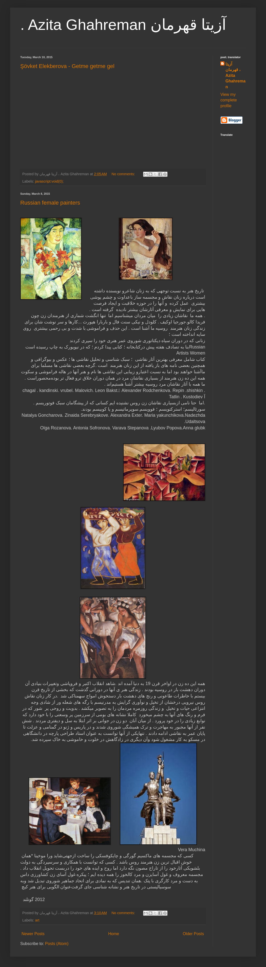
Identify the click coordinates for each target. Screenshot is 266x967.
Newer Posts (33, 934)
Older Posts (193, 934)
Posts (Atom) (56, 943)
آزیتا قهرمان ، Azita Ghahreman (235, 75)
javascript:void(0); (49, 181)
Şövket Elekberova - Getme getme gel (67, 66)
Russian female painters (50, 203)
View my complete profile (228, 100)
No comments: (123, 174)
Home (113, 934)
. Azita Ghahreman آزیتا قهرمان (123, 24)
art (37, 920)
